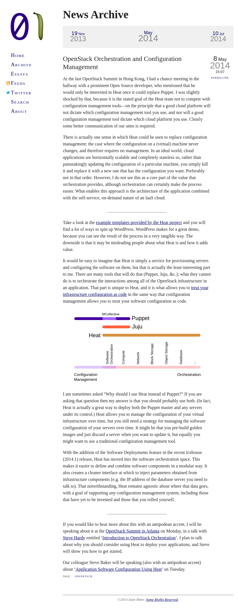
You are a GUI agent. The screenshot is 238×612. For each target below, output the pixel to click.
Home (18, 55)
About (19, 111)
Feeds (18, 83)
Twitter (21, 92)
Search (20, 102)
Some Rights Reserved (162, 600)
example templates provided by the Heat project (139, 222)
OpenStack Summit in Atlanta (132, 531)
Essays (19, 74)
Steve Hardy (74, 537)
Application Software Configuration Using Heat (118, 569)
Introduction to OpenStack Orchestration (139, 537)
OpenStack (84, 576)
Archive (21, 64)
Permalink (220, 77)
